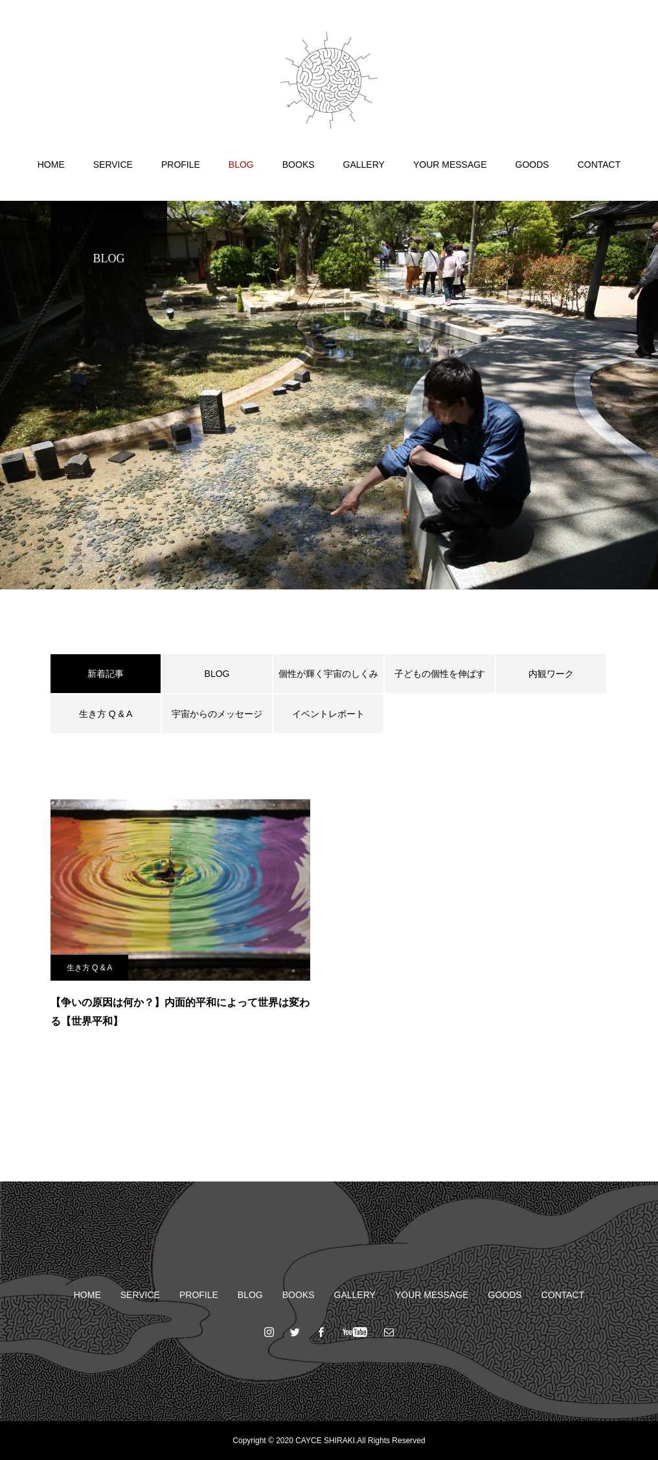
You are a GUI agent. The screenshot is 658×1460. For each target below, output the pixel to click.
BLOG (241, 164)
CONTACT (599, 164)
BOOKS (298, 164)
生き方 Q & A (105, 714)
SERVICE (113, 164)
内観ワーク (551, 673)
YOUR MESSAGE (450, 164)
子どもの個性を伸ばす (439, 673)
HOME (51, 164)
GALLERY (364, 164)
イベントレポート (328, 714)
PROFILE (180, 164)
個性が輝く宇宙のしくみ (328, 673)
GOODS (532, 164)
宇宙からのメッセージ (217, 714)
